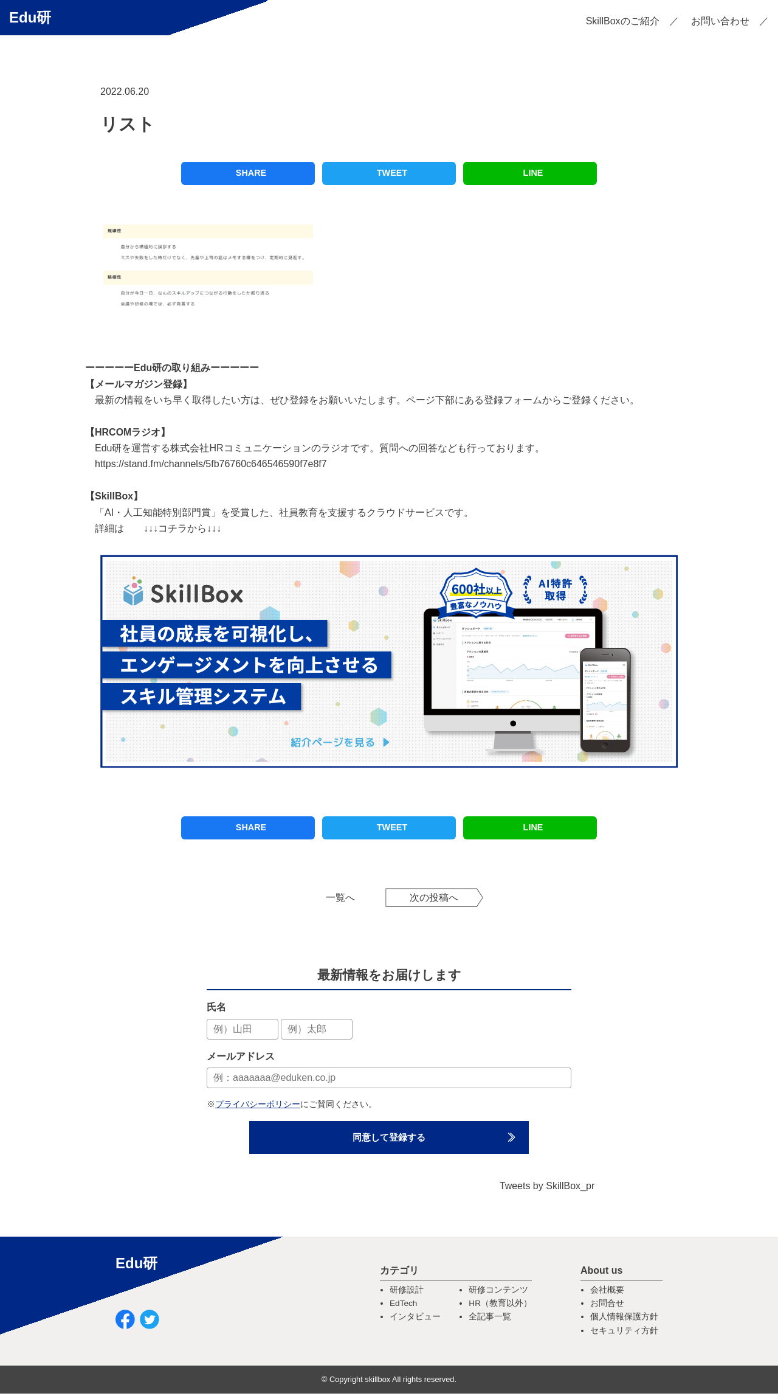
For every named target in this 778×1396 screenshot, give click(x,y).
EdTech (403, 1305)
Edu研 (30, 17)
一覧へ (340, 897)
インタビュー (415, 1319)
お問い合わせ (720, 21)
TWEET (392, 173)
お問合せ (607, 1305)
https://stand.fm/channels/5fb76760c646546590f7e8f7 (211, 464)
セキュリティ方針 (624, 1333)
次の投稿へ (434, 897)
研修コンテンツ (498, 1292)
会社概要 (607, 1292)
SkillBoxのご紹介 (622, 21)
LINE (533, 173)
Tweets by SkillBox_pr (547, 1188)
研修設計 (407, 1292)
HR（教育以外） (500, 1305)
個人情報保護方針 (624, 1319)
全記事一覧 (490, 1319)
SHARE (251, 173)
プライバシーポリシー (257, 1104)
